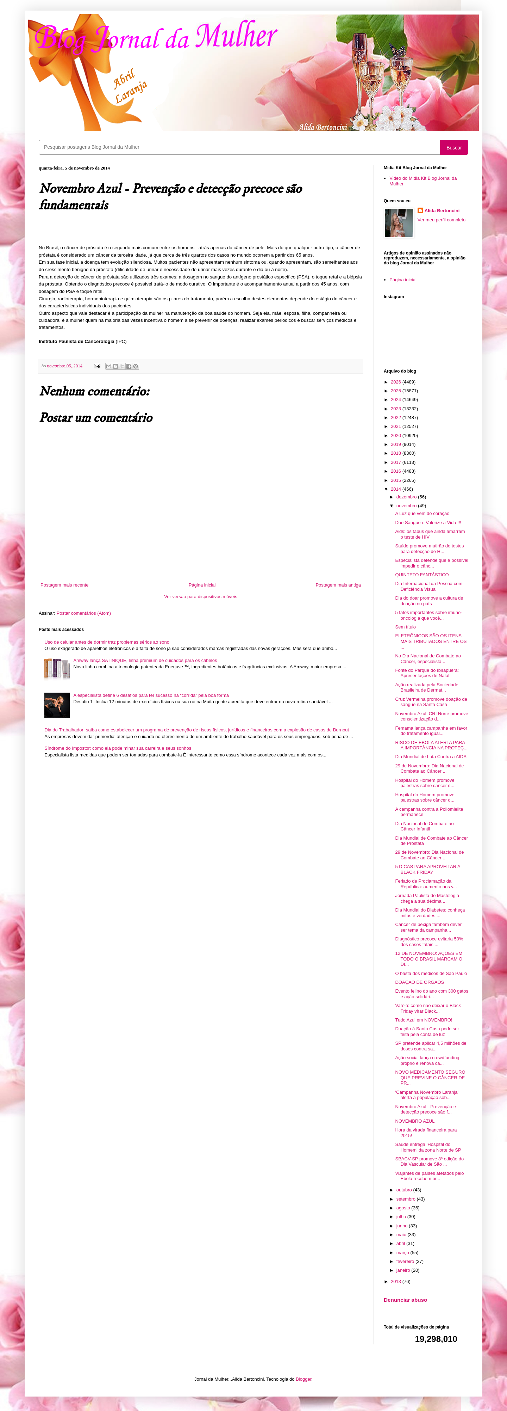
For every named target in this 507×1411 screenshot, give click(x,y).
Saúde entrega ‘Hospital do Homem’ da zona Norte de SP (428, 1147)
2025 (396, 390)
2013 (396, 1281)
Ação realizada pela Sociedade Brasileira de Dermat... (426, 687)
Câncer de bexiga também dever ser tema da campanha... (428, 927)
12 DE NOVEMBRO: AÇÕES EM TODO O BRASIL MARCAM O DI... (428, 959)
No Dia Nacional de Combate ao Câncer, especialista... (428, 658)
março (403, 1252)
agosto (404, 1207)
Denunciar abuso (405, 1300)
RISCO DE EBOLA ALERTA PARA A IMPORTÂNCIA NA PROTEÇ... (431, 745)
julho (401, 1216)
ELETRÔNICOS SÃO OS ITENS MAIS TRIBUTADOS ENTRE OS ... (431, 641)
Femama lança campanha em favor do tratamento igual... (431, 730)
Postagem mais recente (64, 585)
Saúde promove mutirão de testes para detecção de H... (429, 548)
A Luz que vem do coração (422, 513)
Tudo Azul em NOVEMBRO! (423, 1020)
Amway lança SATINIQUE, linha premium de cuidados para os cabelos (145, 660)
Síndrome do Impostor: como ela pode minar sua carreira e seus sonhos (117, 748)
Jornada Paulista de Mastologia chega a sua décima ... (427, 898)
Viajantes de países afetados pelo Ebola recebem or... (429, 1176)
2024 (396, 399)
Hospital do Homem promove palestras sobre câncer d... (424, 783)
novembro (407, 505)
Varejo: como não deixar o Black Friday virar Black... (428, 1008)
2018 (396, 453)
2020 (396, 435)
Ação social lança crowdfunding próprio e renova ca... (427, 1060)
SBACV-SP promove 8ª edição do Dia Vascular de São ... (429, 1161)
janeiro (404, 1270)
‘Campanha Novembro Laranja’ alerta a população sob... (426, 1095)
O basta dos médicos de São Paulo (431, 973)
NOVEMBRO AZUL (414, 1121)
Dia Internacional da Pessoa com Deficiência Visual (428, 586)
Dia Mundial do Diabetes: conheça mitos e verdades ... (430, 912)
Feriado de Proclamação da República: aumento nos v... (426, 883)
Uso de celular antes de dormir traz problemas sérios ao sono (106, 642)
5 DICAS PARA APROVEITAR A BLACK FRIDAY (427, 869)
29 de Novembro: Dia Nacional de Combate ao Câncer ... (429, 768)
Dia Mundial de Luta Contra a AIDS (430, 756)
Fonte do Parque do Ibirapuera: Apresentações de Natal (427, 673)
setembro (406, 1199)
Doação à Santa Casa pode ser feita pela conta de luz (427, 1031)
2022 (396, 417)
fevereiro (405, 1261)
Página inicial (202, 585)
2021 (396, 426)
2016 (396, 471)
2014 (396, 489)
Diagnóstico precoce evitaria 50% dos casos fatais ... (429, 941)
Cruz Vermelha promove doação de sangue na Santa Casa (431, 702)
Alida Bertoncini (442, 210)
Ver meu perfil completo (442, 219)
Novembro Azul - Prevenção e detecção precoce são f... (425, 1109)
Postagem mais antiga (338, 585)
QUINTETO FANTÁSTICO (422, 574)
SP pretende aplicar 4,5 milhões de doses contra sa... (430, 1046)
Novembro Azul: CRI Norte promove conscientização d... (431, 716)
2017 (396, 462)
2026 (396, 382)
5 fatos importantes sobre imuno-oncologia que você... (428, 615)
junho (402, 1225)
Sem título (405, 627)
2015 (396, 480)
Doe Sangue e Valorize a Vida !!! (428, 522)
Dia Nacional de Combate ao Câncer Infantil (424, 826)
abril (401, 1243)
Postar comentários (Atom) (84, 613)
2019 (396, 444)
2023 (396, 408)
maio (402, 1234)
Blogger (303, 1379)
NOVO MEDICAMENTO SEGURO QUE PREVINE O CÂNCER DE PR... (430, 1077)
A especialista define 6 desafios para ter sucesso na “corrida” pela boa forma (151, 695)
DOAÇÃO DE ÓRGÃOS (419, 982)
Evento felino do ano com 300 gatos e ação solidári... (431, 993)
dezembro (407, 496)
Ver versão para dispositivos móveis (200, 596)
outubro (404, 1189)
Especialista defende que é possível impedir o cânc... (431, 563)
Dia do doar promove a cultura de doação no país (429, 600)
